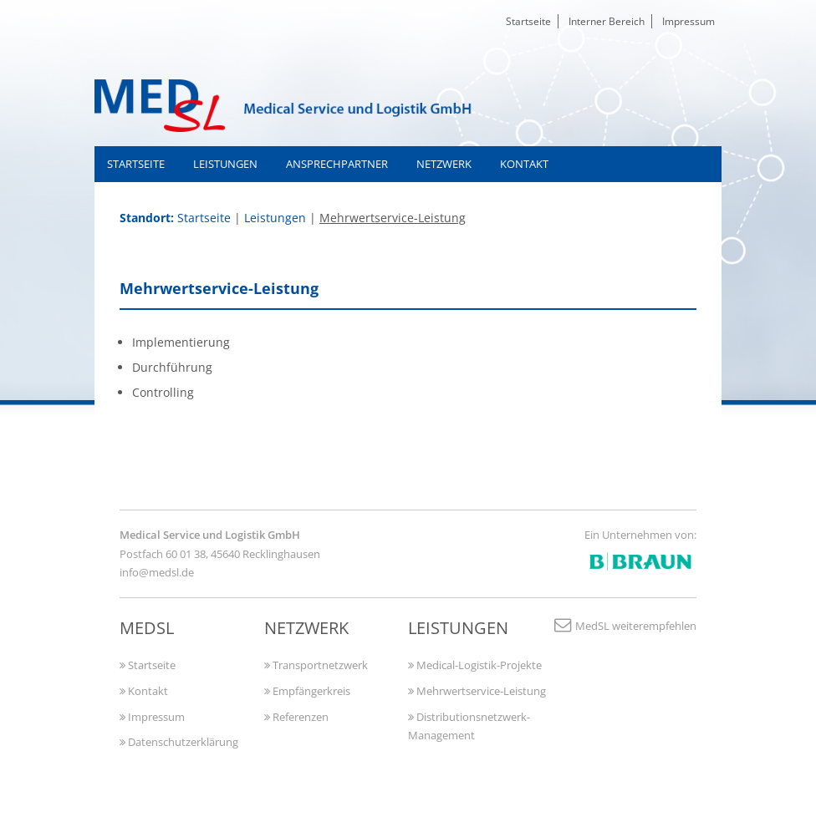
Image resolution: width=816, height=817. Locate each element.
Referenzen (296, 716)
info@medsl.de (157, 572)
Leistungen (225, 163)
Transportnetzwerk (316, 664)
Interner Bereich (607, 21)
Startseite (528, 21)
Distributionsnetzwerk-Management (469, 726)
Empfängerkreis (307, 690)
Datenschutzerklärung (179, 741)
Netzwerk (444, 163)
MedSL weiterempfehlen (624, 625)
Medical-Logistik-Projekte (475, 664)
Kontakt (524, 163)
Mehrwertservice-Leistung (477, 690)
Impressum (688, 21)
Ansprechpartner (337, 163)
